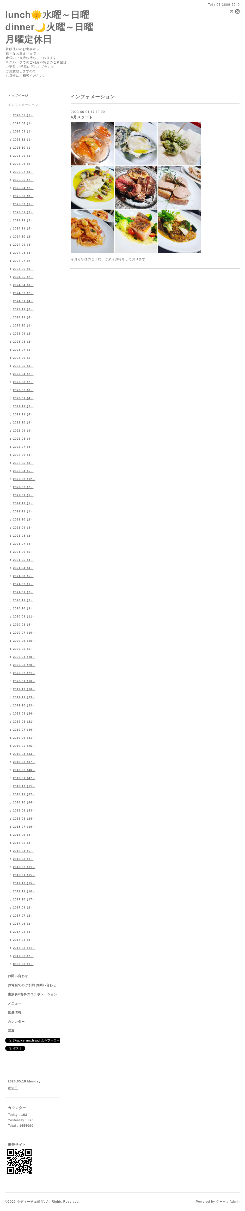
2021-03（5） (23, 576)
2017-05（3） (23, 931)
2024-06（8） (23, 268)
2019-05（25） (24, 745)
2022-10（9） (23, 422)
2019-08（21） (24, 721)
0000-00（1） (23, 964)
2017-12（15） (24, 883)
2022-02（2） (23, 487)
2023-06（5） (23, 357)
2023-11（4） (23, 317)
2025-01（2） (23, 212)
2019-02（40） (24, 770)
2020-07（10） (24, 632)
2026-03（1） (23, 131)
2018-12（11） (24, 786)
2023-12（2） (23, 309)
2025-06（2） (23, 179)
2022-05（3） (23, 462)
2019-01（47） (24, 778)
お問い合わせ (18, 976)
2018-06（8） (23, 834)
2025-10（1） (23, 147)
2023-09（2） (23, 333)
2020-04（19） (24, 656)
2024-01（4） (23, 301)
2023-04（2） (23, 374)
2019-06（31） (24, 737)
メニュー (14, 1003)
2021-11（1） (23, 511)
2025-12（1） (23, 139)
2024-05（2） (23, 276)
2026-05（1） (23, 115)
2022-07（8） (23, 446)
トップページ (18, 96)
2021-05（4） (23, 559)
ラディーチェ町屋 (30, 1201)
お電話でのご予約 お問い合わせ (32, 985)
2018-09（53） (24, 810)
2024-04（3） (23, 285)
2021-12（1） (23, 503)
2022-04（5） (23, 471)
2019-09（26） (24, 713)
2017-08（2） (23, 907)
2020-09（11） (24, 616)
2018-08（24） (24, 818)
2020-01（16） (24, 681)
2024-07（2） (23, 260)
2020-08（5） (23, 624)
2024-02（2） (23, 293)
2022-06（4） (23, 454)
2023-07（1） (23, 349)
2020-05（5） (23, 648)
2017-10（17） (24, 899)
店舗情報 (14, 1012)
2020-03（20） (24, 665)
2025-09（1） (23, 155)
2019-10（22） (24, 705)
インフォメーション (23, 105)
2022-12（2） (23, 406)
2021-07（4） (23, 543)
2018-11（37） (24, 794)
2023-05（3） (23, 365)
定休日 (13, 1088)
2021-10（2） (23, 519)
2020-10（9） (23, 608)
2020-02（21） (24, 673)
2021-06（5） (23, 551)
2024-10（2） (23, 236)
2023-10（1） (23, 325)
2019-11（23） (24, 697)
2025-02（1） (23, 204)
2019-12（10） (24, 689)
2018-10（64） (24, 802)
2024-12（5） (23, 220)
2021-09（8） (23, 527)
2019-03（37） (24, 762)
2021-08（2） (23, 535)
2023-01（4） (23, 398)
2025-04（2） (23, 188)
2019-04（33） (24, 753)
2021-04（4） (23, 568)
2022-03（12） (24, 479)
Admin (235, 1201)
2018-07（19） (24, 826)
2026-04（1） (23, 123)
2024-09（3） (23, 244)
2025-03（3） (23, 196)
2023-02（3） (23, 390)
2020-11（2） (23, 600)
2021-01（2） (23, 592)
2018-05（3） (23, 842)
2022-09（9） (23, 430)
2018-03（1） (23, 859)
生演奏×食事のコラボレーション (32, 994)
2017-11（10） (24, 891)
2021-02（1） (23, 584)
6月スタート (82, 117)
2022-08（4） (23, 438)
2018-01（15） (24, 875)
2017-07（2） (23, 915)
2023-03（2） (23, 382)
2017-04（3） (23, 939)
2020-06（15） (24, 640)
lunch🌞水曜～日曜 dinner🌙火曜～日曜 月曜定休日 (49, 27)
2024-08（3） (23, 252)
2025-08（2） (23, 163)
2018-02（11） (24, 867)
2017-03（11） (24, 947)
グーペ (221, 1201)
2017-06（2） (23, 923)
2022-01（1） (23, 495)
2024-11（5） (23, 228)
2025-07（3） (23, 171)
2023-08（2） (23, 341)
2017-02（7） (23, 956)
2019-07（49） (24, 729)
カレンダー (16, 1022)
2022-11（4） (23, 414)
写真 (11, 1031)
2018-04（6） (23, 850)
